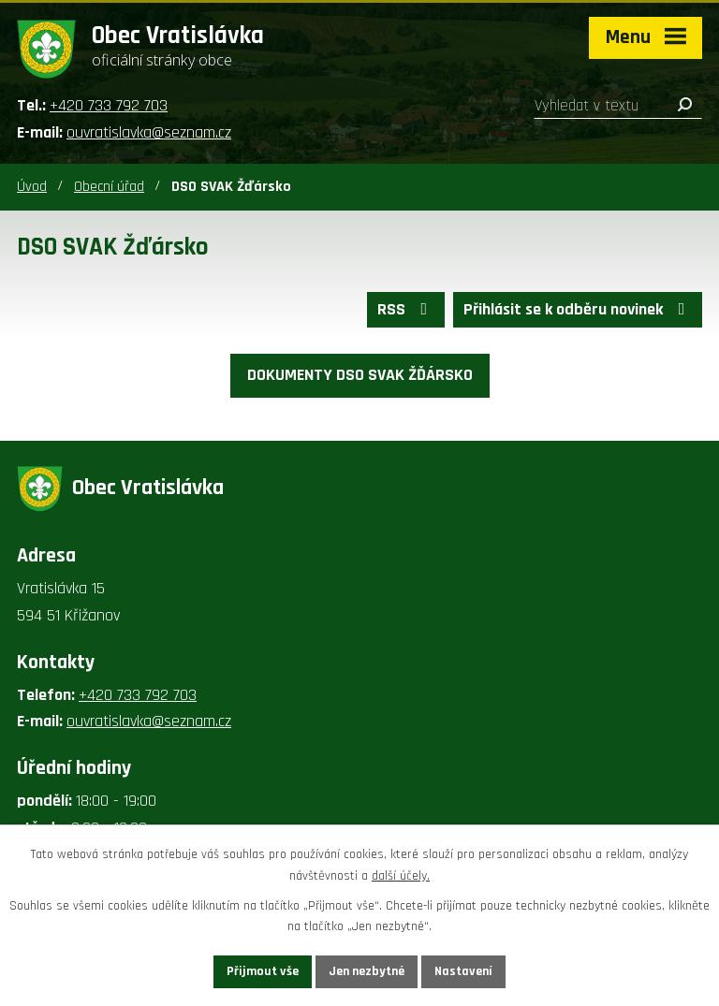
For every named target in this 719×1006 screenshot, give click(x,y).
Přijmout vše (263, 971)
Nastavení (463, 971)
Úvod (32, 187)
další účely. (401, 875)
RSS (406, 309)
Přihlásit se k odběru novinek (578, 309)
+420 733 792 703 (109, 105)
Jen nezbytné (366, 971)
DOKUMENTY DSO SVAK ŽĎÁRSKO (360, 375)
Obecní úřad (109, 187)
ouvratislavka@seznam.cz (148, 132)
